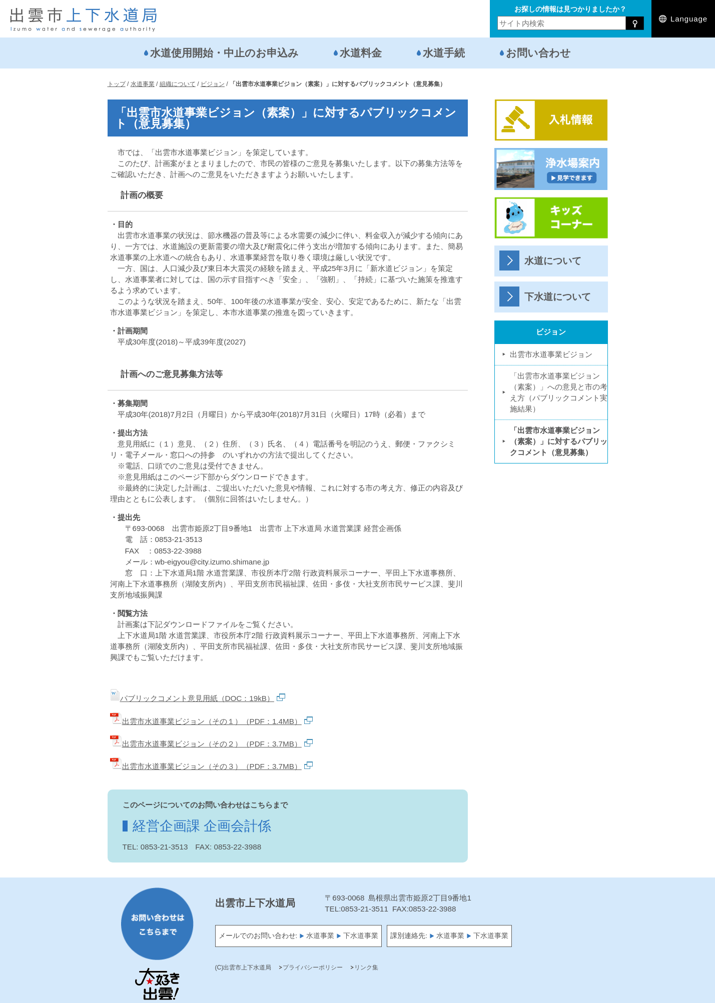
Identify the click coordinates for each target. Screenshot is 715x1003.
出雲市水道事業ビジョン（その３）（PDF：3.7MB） (211, 766)
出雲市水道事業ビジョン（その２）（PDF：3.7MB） (211, 744)
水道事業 (320, 936)
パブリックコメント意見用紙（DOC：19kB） (197, 698)
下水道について (557, 297)
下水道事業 (360, 936)
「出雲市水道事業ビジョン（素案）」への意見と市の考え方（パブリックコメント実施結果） (558, 392)
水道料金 (361, 52)
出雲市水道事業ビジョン (551, 354)
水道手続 (444, 52)
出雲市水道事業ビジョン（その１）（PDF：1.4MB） (211, 721)
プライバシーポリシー (313, 967)
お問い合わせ (538, 52)
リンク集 (366, 967)
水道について (552, 261)
